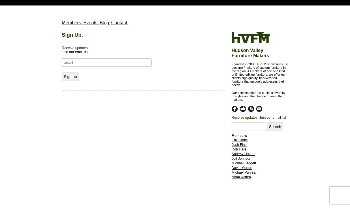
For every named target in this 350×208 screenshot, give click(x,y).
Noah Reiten (241, 177)
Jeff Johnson (241, 159)
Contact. (120, 22)
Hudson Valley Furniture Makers (250, 53)
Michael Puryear (244, 172)
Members (239, 136)
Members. (72, 22)
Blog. (105, 22)
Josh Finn (239, 145)
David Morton (242, 168)
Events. (90, 22)
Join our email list (272, 118)
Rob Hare (239, 149)
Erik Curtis (239, 140)
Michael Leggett (244, 163)
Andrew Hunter (243, 154)
